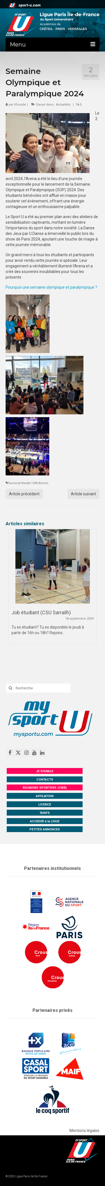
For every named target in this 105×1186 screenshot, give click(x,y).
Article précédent (24, 494)
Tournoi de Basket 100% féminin (28, 483)
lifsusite (20, 104)
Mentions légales (84, 1130)
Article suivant (83, 494)
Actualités (63, 104)
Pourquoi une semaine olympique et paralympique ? (51, 287)
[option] (52, 589)
